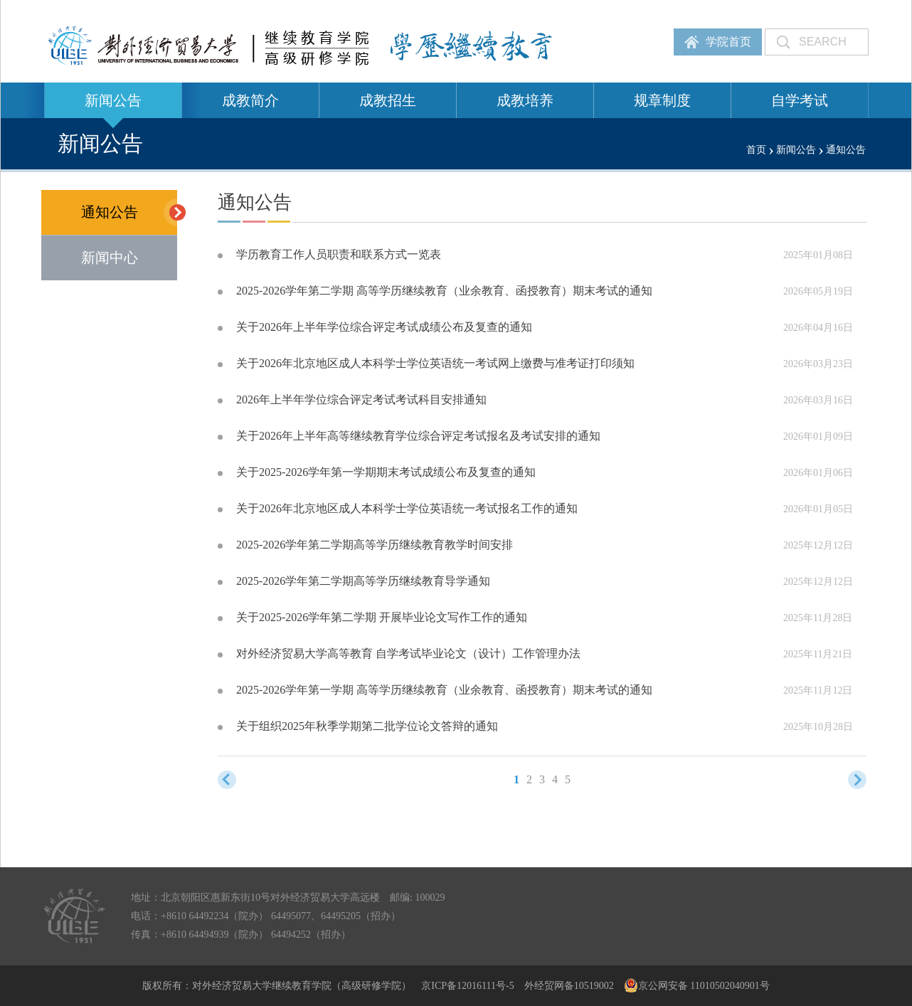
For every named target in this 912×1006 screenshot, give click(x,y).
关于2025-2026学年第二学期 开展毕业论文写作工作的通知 (381, 617)
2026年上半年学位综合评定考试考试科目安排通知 (361, 399)
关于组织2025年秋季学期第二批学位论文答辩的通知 (367, 726)
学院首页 (728, 42)
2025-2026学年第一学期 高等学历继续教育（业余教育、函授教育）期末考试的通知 (444, 690)
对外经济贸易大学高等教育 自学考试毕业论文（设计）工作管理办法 (408, 653)
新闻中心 (109, 257)
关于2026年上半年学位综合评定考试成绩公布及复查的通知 (384, 327)
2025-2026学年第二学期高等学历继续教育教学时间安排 (374, 545)
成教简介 (250, 100)
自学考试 (799, 100)
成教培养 (525, 100)
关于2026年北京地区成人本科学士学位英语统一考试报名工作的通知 (407, 508)
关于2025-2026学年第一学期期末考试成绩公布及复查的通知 (386, 472)
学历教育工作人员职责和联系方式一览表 (338, 254)
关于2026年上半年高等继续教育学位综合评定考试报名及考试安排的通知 (418, 436)
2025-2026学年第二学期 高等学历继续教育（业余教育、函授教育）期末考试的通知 (444, 291)
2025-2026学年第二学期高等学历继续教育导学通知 (363, 581)
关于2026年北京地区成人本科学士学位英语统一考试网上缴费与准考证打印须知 (435, 363)
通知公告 (129, 212)
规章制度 (662, 100)
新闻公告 (113, 100)
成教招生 (387, 100)
